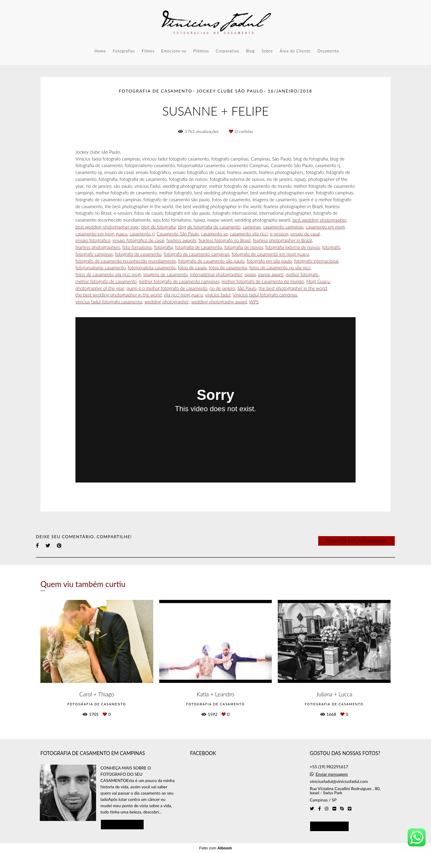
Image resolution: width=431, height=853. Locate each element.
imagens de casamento (165, 274)
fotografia (163, 247)
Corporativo (227, 51)
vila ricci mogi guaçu (183, 295)
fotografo (331, 247)
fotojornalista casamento (152, 267)
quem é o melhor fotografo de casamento (167, 288)
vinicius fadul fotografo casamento (108, 302)
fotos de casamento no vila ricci (280, 267)
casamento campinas (283, 227)
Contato (329, 826)
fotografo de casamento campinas (197, 254)
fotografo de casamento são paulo (211, 261)
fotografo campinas (94, 254)
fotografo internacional (316, 261)
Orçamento (328, 51)
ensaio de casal (305, 234)
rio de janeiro (222, 288)
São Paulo (247, 288)
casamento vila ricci (249, 234)
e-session (279, 234)
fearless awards (181, 240)
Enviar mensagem (332, 774)
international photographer (216, 274)
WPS (254, 302)
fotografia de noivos (243, 247)
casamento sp (214, 234)
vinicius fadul (217, 295)
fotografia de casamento (198, 247)
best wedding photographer (319, 220)
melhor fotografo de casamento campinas (179, 281)
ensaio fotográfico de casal (138, 240)
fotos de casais (192, 267)
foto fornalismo (137, 247)
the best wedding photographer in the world (118, 295)
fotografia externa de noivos (292, 247)
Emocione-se (173, 51)
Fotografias (124, 51)
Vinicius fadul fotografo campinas (265, 295)
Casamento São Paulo (178, 234)
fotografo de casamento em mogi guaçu (270, 254)
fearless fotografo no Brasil (224, 240)
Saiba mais (122, 824)
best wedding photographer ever (107, 227)
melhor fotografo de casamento (105, 281)
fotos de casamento (228, 267)
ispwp (250, 274)
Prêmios (201, 51)
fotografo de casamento (138, 254)
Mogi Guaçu (318, 281)
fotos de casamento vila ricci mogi (108, 274)
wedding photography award (219, 302)
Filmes (148, 51)
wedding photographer (167, 302)
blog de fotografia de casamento (209, 227)
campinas (252, 227)
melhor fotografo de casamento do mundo (262, 281)
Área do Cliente (295, 51)
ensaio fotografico (92, 240)
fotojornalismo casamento (100, 267)
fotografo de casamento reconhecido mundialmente (125, 261)
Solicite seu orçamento (356, 541)
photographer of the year (99, 288)
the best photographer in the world (293, 288)
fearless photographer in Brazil (282, 240)
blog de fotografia (158, 227)
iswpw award (270, 274)
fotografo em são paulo (269, 261)
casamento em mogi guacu (101, 234)
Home (100, 51)
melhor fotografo (302, 274)
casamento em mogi (325, 227)
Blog (250, 51)
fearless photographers (97, 247)
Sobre (267, 51)
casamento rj (142, 234)
